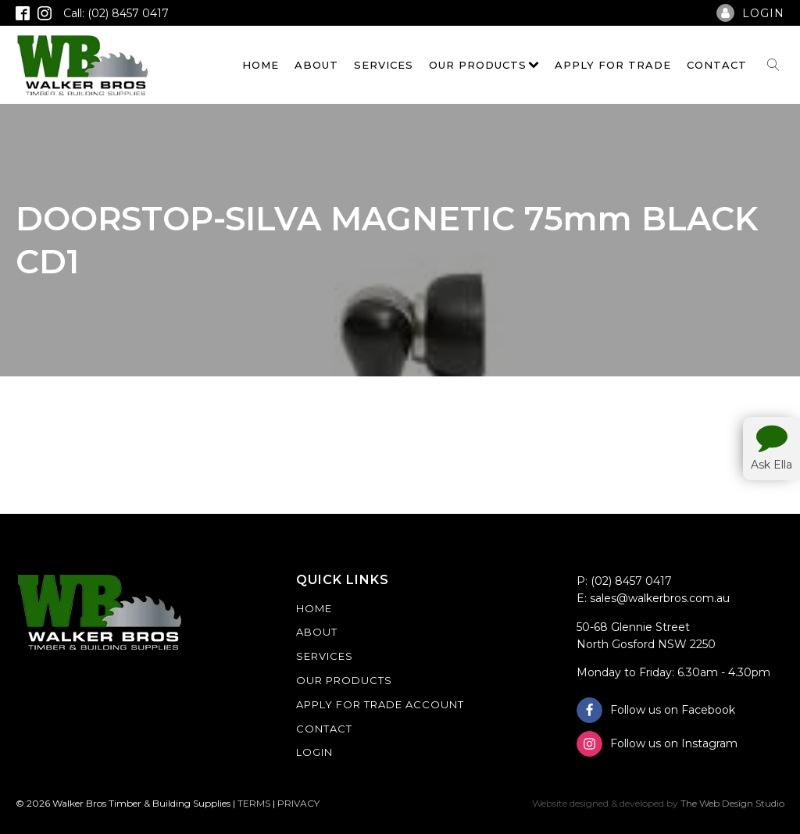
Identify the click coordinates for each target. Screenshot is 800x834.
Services (383, 65)
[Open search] (773, 65)
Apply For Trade (613, 65)
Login (314, 752)
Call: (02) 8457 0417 (116, 13)
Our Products (484, 65)
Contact (717, 65)
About (316, 65)
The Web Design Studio (732, 803)
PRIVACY (298, 803)
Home (260, 65)
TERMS (254, 803)
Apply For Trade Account (380, 704)
